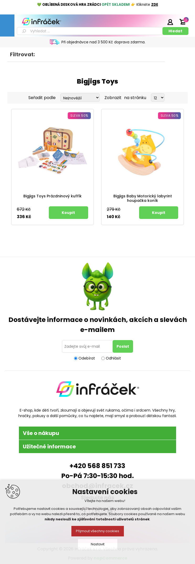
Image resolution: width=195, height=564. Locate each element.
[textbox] (90, 31)
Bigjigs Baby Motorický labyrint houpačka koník (142, 198)
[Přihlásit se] (88, 346)
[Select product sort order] (80, 97)
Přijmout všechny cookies (97, 531)
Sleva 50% (79, 115)
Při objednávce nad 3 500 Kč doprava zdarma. (103, 42)
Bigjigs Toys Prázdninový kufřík (52, 196)
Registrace (157, 22)
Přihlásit (170, 22)
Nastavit (97, 544)
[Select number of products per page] (158, 97)
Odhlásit (113, 358)
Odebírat (86, 358)
